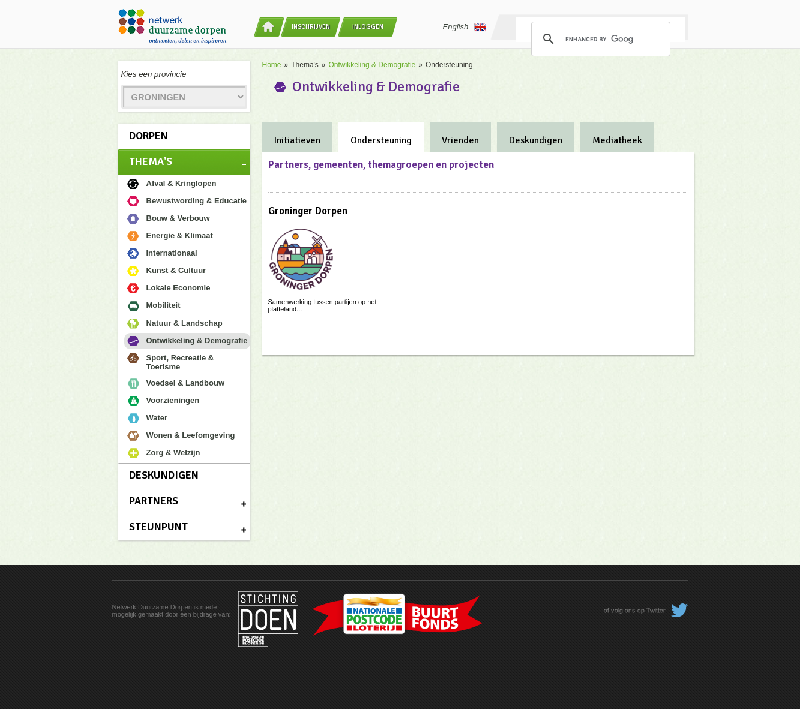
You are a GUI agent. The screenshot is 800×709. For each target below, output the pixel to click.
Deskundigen (164, 475)
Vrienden (460, 140)
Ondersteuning (381, 140)
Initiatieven (297, 140)
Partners (153, 500)
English (465, 27)
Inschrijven (311, 27)
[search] (599, 39)
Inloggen (367, 27)
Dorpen (148, 135)
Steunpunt (158, 526)
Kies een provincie (154, 74)
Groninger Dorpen (307, 211)
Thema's (150, 161)
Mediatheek (617, 140)
